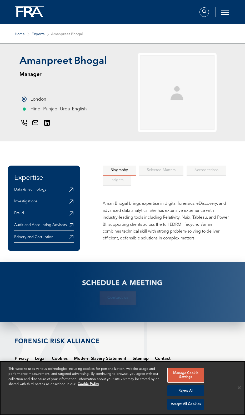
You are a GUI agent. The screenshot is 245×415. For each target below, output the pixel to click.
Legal (40, 359)
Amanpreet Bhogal (67, 36)
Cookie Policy (88, 384)
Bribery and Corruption (33, 237)
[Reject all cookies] (239, 387)
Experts (37, 36)
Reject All (185, 390)
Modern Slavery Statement (100, 359)
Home (20, 36)
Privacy (22, 359)
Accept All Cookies (186, 404)
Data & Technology (30, 190)
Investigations (25, 201)
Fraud (19, 213)
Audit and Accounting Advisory (40, 225)
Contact (163, 359)
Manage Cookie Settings (185, 375)
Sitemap (141, 359)
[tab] (119, 171)
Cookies (60, 359)
